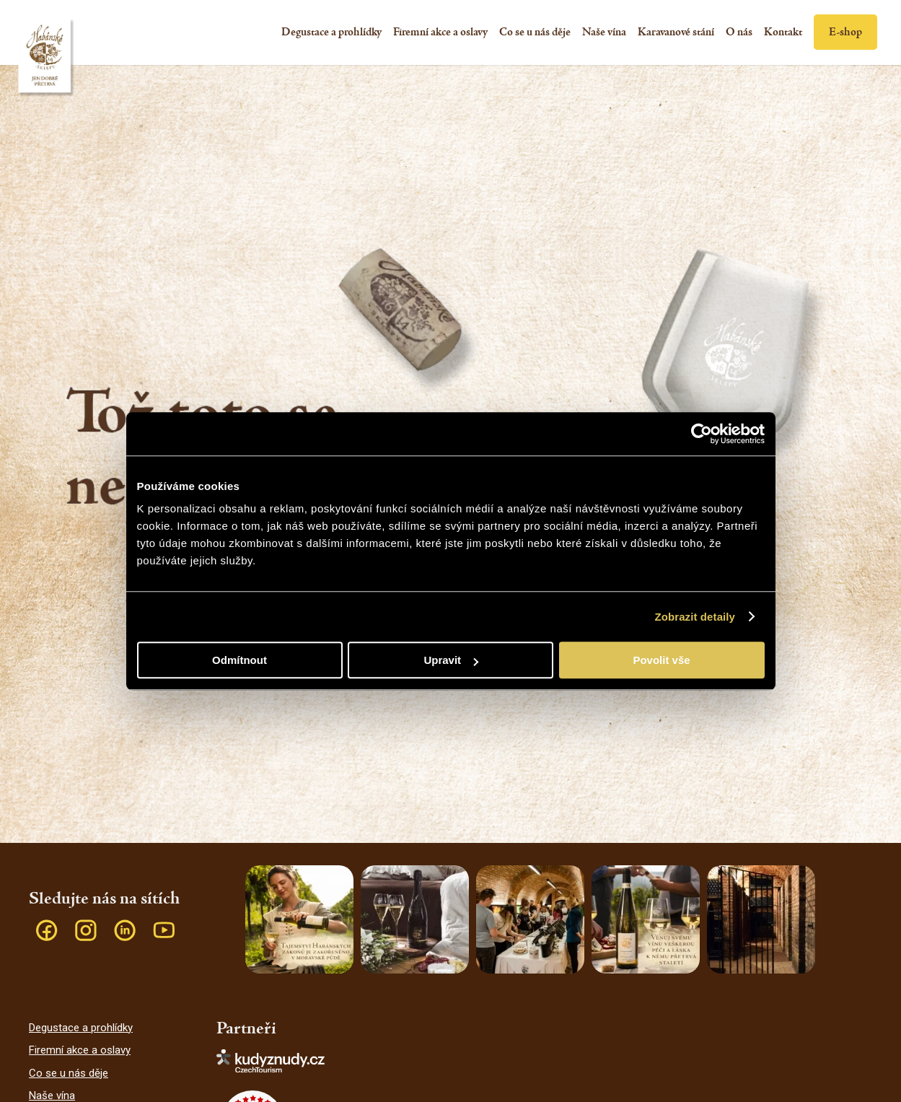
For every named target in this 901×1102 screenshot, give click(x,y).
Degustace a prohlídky (81, 1027)
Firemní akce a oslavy (80, 1050)
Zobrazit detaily (694, 617)
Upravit (450, 660)
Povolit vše (661, 660)
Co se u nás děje (68, 1073)
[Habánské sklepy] (49, 61)
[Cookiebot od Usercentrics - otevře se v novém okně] (701, 434)
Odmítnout (239, 660)
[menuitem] (331, 32)
